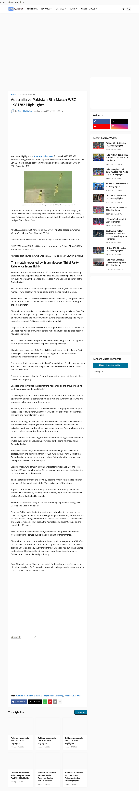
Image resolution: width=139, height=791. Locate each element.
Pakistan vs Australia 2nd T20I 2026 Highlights (47, 741)
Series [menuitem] (72, 9)
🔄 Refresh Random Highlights (110, 365)
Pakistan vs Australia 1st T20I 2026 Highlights (74, 741)
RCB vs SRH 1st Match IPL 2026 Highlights (116, 144)
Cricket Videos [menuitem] (88, 9)
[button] (123, 9)
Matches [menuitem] (60, 9)
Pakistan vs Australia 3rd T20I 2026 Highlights (20, 741)
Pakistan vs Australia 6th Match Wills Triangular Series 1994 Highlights (74, 776)
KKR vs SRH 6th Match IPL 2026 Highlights (116, 249)
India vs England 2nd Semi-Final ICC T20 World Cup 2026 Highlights (117, 172)
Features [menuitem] (45, 9)
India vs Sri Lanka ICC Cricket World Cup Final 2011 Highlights (116, 262)
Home (13, 95)
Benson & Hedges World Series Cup (48, 696)
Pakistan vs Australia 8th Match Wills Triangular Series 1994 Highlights (47, 776)
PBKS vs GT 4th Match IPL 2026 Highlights (116, 196)
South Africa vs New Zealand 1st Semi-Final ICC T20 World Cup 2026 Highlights (116, 235)
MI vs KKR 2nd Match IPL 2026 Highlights (117, 185)
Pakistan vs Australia (73, 696)
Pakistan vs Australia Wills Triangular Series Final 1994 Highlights (20, 775)
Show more (80, 712)
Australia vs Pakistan (26, 95)
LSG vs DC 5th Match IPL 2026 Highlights (117, 220)
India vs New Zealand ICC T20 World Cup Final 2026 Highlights (117, 157)
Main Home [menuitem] (32, 9)
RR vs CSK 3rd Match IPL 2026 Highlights (117, 208)
